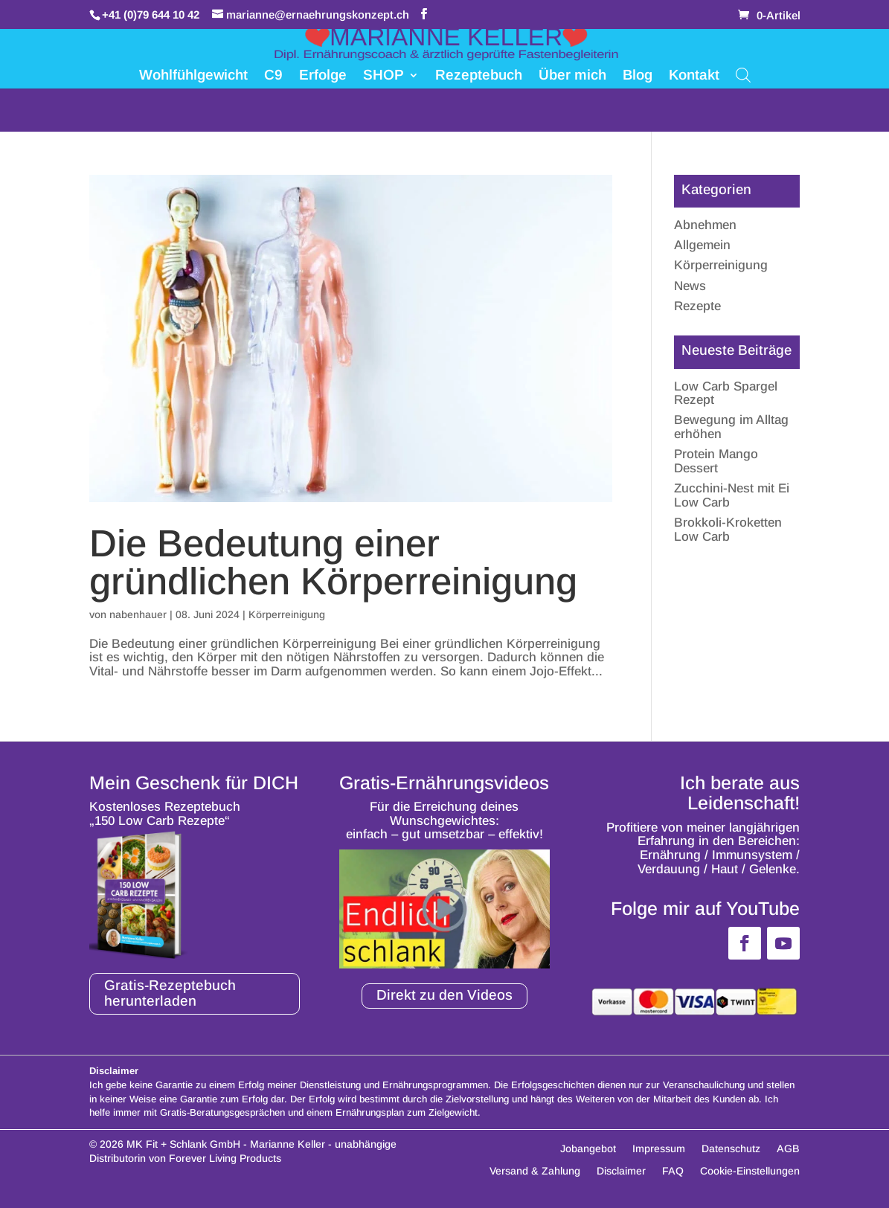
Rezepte (697, 306)
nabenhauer (138, 614)
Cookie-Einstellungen (750, 1171)
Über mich (572, 76)
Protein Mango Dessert (716, 461)
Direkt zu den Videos (444, 995)
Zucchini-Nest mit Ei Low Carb (731, 495)
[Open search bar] (743, 74)
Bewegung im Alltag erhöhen (731, 427)
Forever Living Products (225, 1158)
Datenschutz (731, 1148)
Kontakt (694, 76)
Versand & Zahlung (535, 1171)
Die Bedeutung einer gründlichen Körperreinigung (333, 562)
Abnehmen (705, 225)
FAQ (673, 1171)
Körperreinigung (286, 614)
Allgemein (702, 245)
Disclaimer (621, 1171)
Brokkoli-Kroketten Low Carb (728, 529)
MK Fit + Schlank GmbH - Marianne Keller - (229, 1144)
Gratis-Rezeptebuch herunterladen (170, 993)
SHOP (383, 76)
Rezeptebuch (478, 76)
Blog (637, 76)
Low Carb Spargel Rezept (725, 393)
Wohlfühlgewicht (193, 76)
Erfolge (323, 76)
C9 (273, 76)
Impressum (658, 1148)
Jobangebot (588, 1148)
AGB (788, 1148)
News (690, 286)
